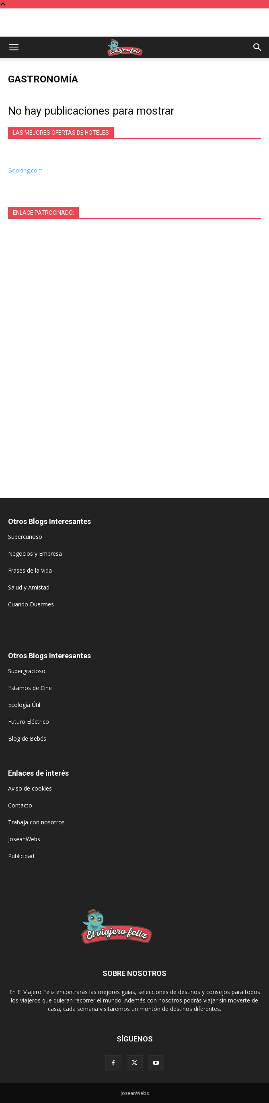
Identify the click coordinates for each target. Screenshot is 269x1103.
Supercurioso (25, 536)
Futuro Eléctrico (28, 721)
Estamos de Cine (30, 688)
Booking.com (25, 170)
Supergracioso (26, 671)
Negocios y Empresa (35, 553)
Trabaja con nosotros (36, 822)
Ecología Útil (24, 705)
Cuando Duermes (31, 604)
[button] (14, 47)
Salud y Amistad (28, 587)
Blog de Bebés (27, 738)
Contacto (20, 805)
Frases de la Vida (30, 570)
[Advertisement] (134, 22)
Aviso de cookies (30, 788)
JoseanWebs (24, 839)
